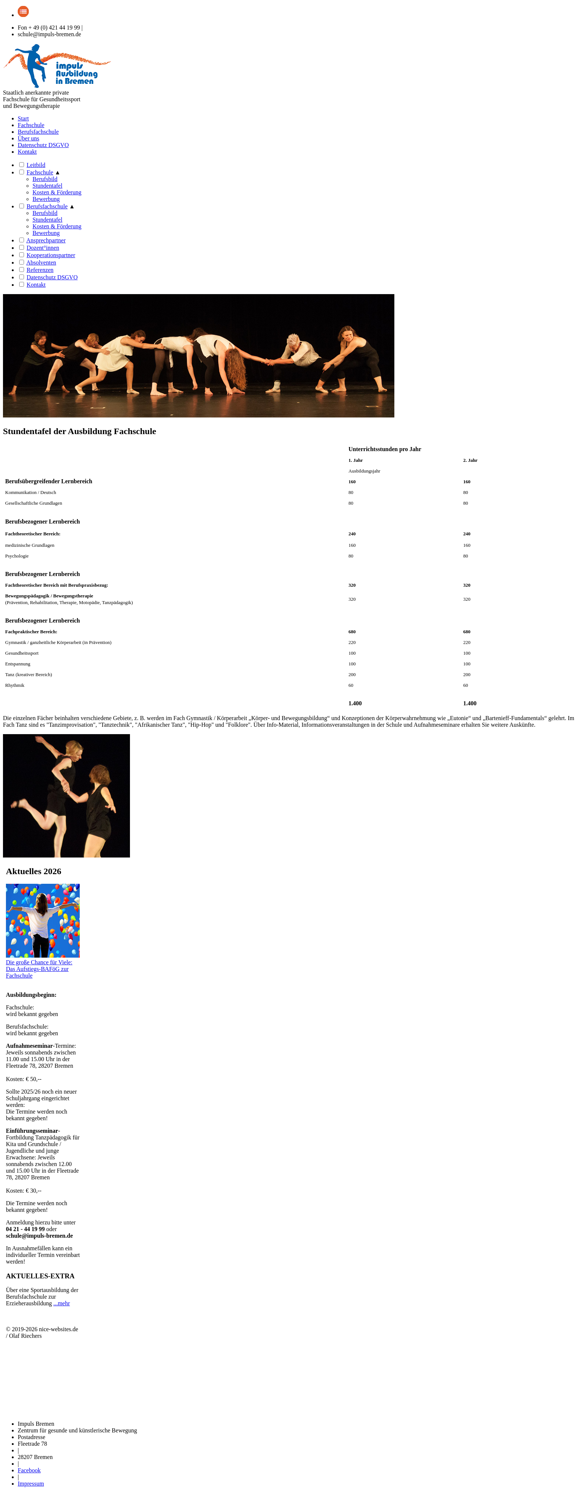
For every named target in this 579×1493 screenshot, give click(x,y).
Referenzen (40, 270)
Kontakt (27, 152)
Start (23, 118)
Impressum (31, 1483)
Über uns (28, 138)
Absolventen (41, 262)
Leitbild (36, 165)
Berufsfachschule (38, 132)
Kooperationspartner (51, 255)
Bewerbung (46, 199)
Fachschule (31, 125)
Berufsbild (45, 179)
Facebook (29, 1470)
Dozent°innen (43, 248)
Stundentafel (47, 220)
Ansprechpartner (46, 240)
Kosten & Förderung (56, 192)
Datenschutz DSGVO (43, 145)
